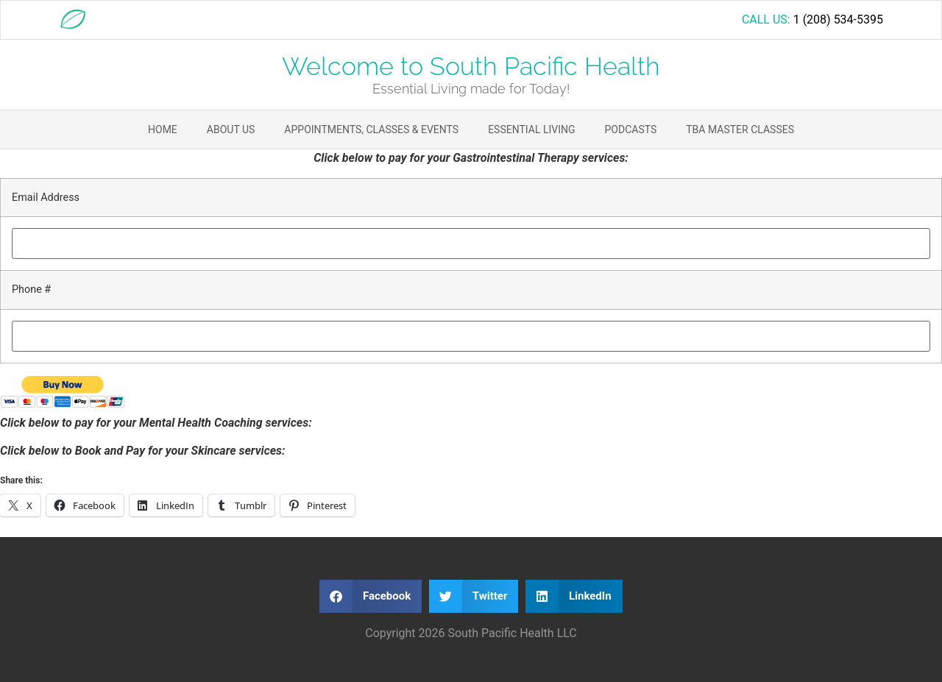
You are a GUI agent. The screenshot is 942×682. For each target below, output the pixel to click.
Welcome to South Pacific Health (471, 66)
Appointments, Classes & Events (371, 129)
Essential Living (531, 129)
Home (162, 129)
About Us (231, 129)
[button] (370, 596)
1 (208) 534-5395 (838, 19)
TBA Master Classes (740, 129)
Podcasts (631, 129)
